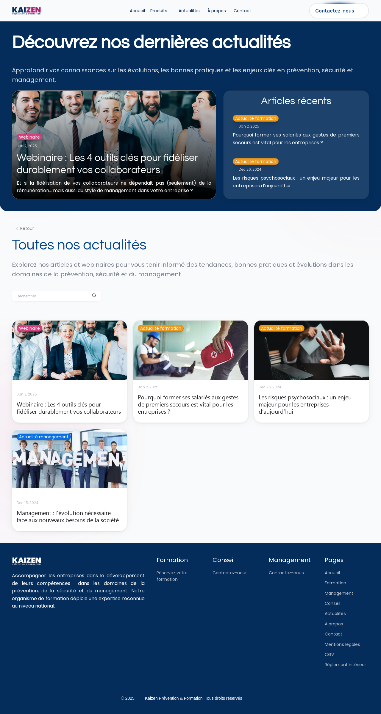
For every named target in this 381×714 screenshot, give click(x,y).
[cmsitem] (69, 371)
